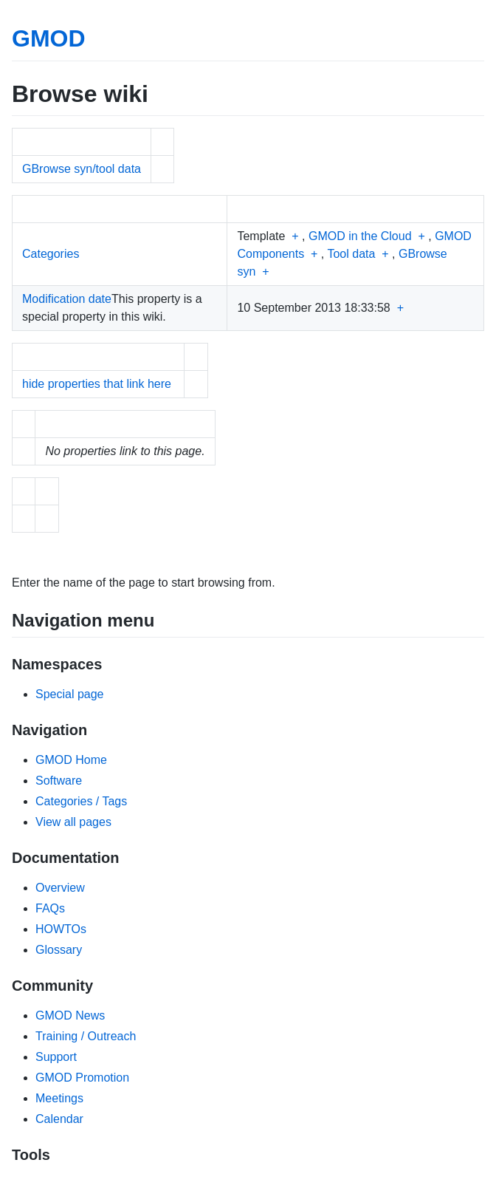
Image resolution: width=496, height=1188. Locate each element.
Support (56, 1057)
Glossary (58, 949)
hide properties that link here (96, 384)
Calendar (59, 1119)
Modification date (66, 299)
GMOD (49, 38)
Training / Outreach (85, 1036)
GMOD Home (71, 760)
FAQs (50, 908)
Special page (69, 694)
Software (58, 780)
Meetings (59, 1098)
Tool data (351, 254)
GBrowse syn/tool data (81, 169)
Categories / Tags (81, 801)
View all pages (73, 822)
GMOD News (70, 1015)
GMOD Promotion (82, 1077)
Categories (50, 254)
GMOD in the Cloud (360, 236)
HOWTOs (60, 929)
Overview (60, 887)
